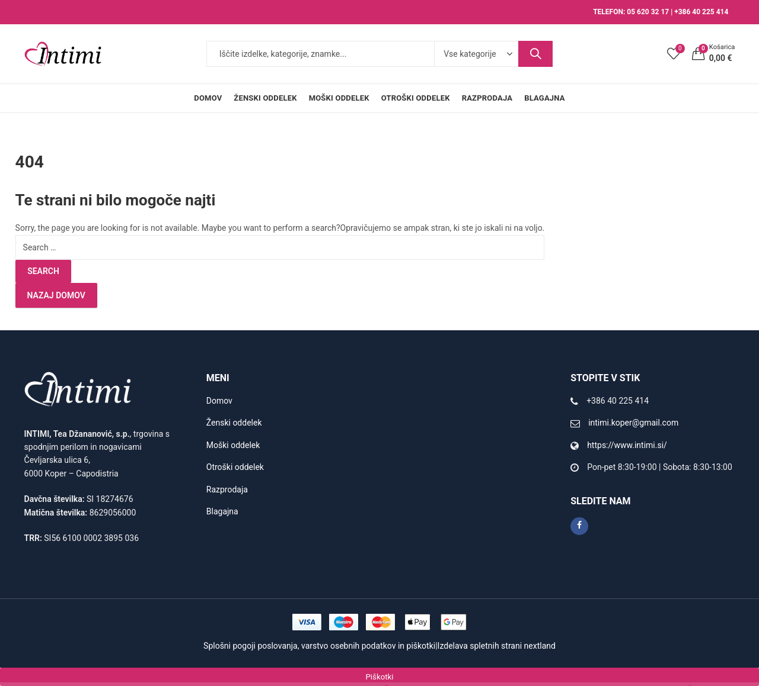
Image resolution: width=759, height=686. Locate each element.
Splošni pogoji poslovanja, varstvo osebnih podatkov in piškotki (319, 645)
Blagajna (222, 511)
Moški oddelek (233, 445)
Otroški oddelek (235, 467)
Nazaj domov (56, 295)
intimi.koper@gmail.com (633, 422)
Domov (219, 400)
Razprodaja (227, 489)
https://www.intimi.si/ (627, 445)
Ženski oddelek (234, 422)
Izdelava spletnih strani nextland (497, 645)
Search (535, 54)
